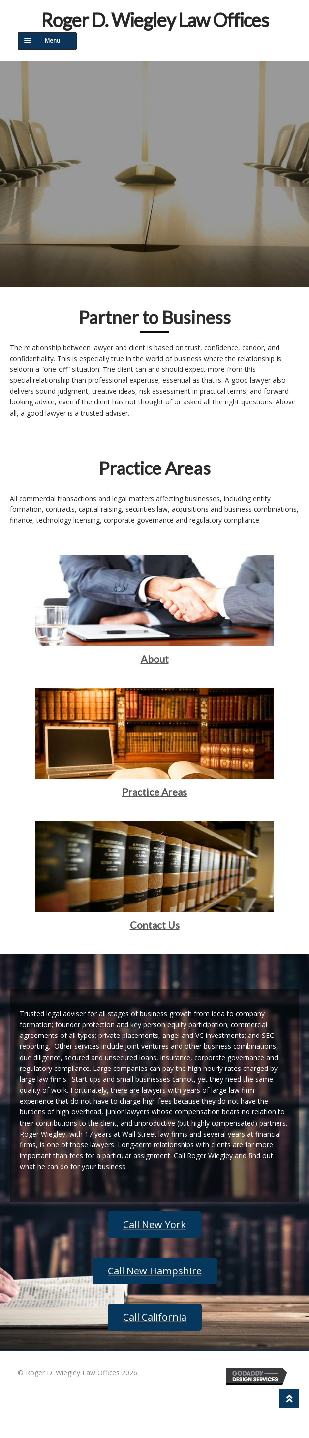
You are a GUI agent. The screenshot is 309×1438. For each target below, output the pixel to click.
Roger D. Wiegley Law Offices (155, 19)
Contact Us (155, 925)
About (155, 659)
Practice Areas (154, 792)
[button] (154, 1224)
